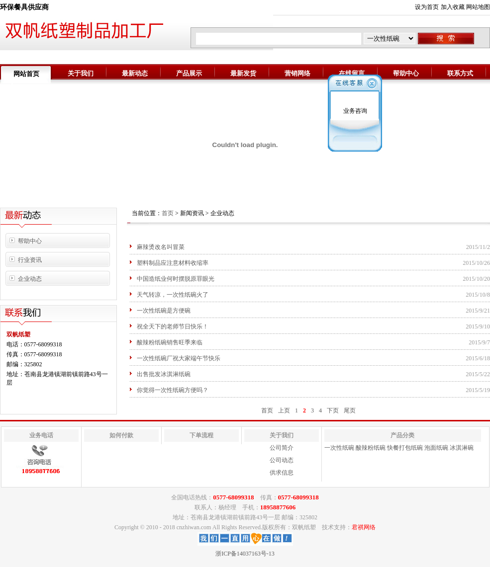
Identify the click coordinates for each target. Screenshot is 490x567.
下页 (333, 410)
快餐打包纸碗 (405, 447)
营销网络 (297, 73)
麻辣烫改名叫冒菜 (161, 246)
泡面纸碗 (436, 447)
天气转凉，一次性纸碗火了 (172, 294)
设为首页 (427, 6)
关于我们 (81, 73)
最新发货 (243, 73)
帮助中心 (406, 73)
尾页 (350, 410)
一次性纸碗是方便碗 (164, 310)
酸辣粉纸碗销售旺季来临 (169, 342)
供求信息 (282, 472)
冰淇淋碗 (462, 447)
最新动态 (135, 73)
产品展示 (189, 73)
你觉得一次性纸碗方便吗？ (172, 390)
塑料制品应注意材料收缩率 (172, 262)
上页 (284, 410)
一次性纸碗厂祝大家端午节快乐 (178, 358)
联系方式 (460, 73)
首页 (168, 213)
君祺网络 (364, 527)
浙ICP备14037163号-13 (245, 553)
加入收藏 (453, 6)
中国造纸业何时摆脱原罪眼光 (175, 278)
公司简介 (282, 447)
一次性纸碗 (339, 447)
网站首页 (26, 74)
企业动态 (30, 278)
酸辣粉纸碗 (371, 447)
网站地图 (478, 6)
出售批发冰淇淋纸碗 (164, 374)
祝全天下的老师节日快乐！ (172, 326)
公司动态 (282, 460)
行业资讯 (30, 259)
